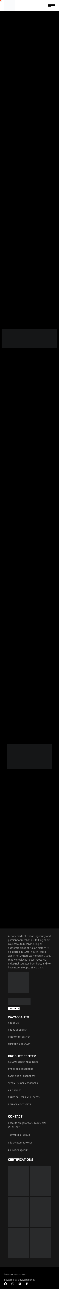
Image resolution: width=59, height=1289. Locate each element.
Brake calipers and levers (24, 1097)
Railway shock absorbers (23, 1062)
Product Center (17, 1030)
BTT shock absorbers (20, 1069)
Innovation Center (19, 1037)
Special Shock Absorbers (23, 1083)
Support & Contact (19, 1044)
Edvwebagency (26, 1279)
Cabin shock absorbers (22, 1076)
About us (13, 1023)
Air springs (14, 1090)
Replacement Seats (19, 1104)
